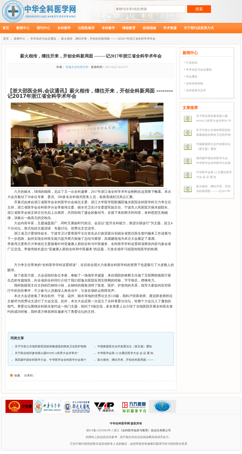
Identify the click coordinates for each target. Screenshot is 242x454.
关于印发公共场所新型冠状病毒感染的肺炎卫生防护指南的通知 (213, 134)
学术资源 (170, 28)
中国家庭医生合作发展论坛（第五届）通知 (124, 346)
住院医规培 (86, 28)
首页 (5, 28)
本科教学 (108, 28)
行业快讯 (191, 62)
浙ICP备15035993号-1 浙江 (103, 430)
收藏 (15, 375)
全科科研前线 (194, 83)
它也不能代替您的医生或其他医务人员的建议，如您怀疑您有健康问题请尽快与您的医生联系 (128, 443)
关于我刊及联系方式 (199, 28)
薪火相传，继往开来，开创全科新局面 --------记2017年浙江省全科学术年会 (108, 38)
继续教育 (129, 28)
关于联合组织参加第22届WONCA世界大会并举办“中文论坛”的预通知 (213, 120)
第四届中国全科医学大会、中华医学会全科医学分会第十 (50, 359)
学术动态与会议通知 (43, 38)
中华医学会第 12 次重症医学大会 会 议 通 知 (125, 353)
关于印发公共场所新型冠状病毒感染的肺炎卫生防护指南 (50, 346)
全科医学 (64, 28)
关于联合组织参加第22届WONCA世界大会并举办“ (47, 353)
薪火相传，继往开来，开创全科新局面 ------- (125, 359)
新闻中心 (23, 28)
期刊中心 (43, 28)
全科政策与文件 (196, 90)
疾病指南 (149, 28)
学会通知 (191, 76)
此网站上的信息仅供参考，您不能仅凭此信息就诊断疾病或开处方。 (129, 437)
